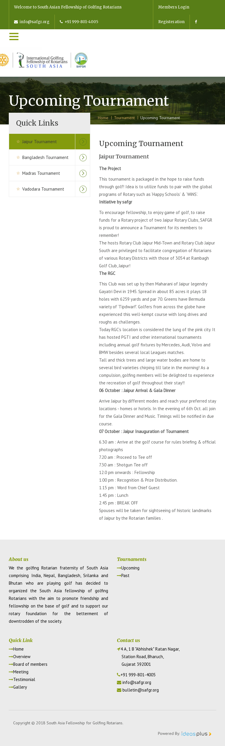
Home (16, 649)
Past (123, 575)
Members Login (173, 7)
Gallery (18, 687)
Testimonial (22, 679)
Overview (19, 656)
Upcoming (128, 568)
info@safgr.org (32, 21)
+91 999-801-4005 (79, 21)
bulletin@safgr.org (140, 690)
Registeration (171, 21)
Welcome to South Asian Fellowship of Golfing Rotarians (68, 7)
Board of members (28, 664)
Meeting (18, 672)
